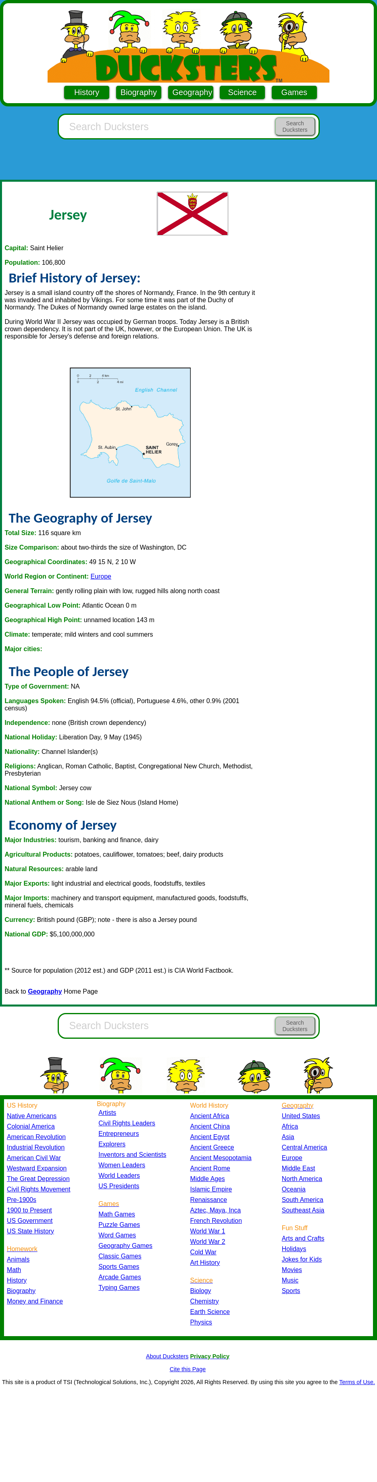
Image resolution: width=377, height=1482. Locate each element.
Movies (292, 1269)
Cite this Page (188, 1369)
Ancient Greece (212, 1147)
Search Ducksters (294, 126)
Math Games (116, 1214)
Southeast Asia (303, 1210)
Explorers (111, 1144)
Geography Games (125, 1245)
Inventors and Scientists (132, 1154)
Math (14, 1269)
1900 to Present (29, 1210)
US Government (29, 1220)
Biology (200, 1290)
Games (294, 92)
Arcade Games (119, 1277)
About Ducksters (167, 1356)
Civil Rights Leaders (126, 1123)
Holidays (294, 1248)
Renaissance (208, 1199)
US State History (30, 1231)
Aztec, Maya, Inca (215, 1210)
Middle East (298, 1168)
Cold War (203, 1252)
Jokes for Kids (302, 1259)
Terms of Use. (357, 1382)
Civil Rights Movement (38, 1189)
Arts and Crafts (303, 1238)
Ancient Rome (210, 1168)
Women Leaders (121, 1165)
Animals (18, 1259)
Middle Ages (207, 1178)
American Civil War (34, 1157)
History (86, 92)
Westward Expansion (37, 1168)
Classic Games (119, 1256)
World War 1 (207, 1231)
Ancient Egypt (210, 1136)
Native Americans (31, 1116)
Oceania (294, 1189)
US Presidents (118, 1186)
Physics (201, 1322)
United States (301, 1116)
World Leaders (119, 1175)
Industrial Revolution (36, 1147)
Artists (107, 1112)
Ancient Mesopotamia (221, 1157)
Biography (139, 92)
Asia (288, 1136)
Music (290, 1280)
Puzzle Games (119, 1224)
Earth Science (210, 1311)
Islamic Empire (211, 1189)
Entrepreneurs (118, 1133)
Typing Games (119, 1287)
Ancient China (210, 1126)
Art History (205, 1262)
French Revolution (216, 1220)
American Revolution (36, 1136)
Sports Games (118, 1266)
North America (302, 1178)
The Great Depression (38, 1178)
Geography (192, 92)
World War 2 (207, 1241)
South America (302, 1199)
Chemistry (204, 1301)
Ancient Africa (209, 1116)
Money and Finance (35, 1301)
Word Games (117, 1235)
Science (242, 92)
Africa (290, 1126)
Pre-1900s (21, 1199)
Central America (304, 1147)
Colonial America (31, 1126)
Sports (291, 1290)
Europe (100, 576)
